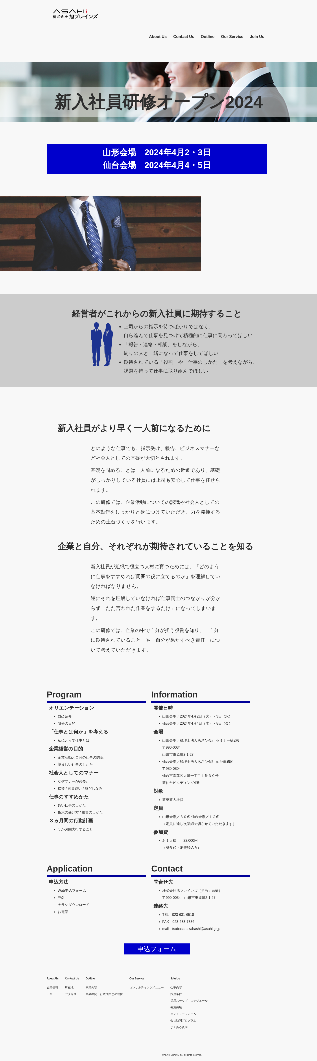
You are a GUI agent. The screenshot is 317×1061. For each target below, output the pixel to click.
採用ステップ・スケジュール (189, 1000)
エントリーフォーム (183, 1014)
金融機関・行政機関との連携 (104, 994)
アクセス (70, 994)
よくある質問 (179, 1027)
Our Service (232, 36)
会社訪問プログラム (183, 1020)
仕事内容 (176, 987)
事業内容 (91, 987)
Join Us (257, 36)
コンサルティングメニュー (146, 987)
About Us (158, 36)
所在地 (69, 987)
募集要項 (176, 1007)
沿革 (49, 994)
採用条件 (176, 994)
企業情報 (52, 987)
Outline (207, 36)
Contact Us (183, 36)
